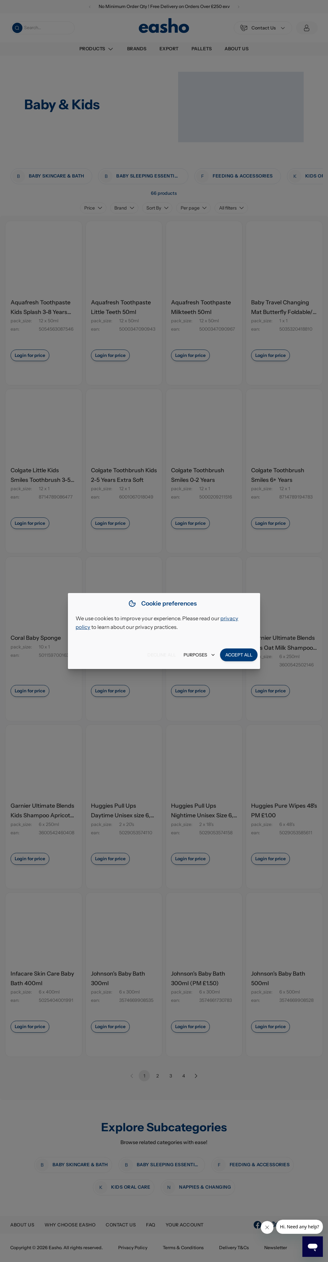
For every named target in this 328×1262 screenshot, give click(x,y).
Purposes (199, 655)
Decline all (161, 655)
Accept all (239, 655)
